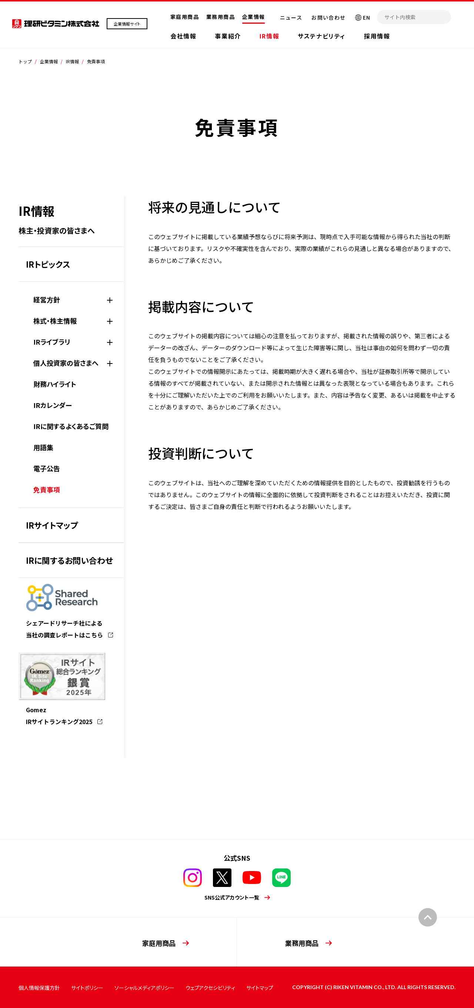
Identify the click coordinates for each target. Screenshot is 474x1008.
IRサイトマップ (52, 525)
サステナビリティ (322, 35)
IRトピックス (48, 264)
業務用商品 (220, 16)
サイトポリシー (87, 987)
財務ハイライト (54, 384)
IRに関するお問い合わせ (69, 560)
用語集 (43, 447)
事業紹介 (228, 35)
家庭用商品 (184, 16)
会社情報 (183, 35)
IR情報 (269, 35)
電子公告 (46, 468)
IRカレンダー (52, 405)
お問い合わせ (328, 17)
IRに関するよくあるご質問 (71, 426)
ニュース (291, 17)
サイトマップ (259, 987)
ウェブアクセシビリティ (210, 987)
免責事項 (46, 489)
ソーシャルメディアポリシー (144, 987)
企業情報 (253, 16)
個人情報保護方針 (39, 987)
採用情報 (377, 35)
